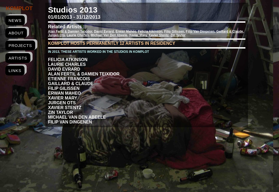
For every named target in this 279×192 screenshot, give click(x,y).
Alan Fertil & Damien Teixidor (70, 31)
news (15, 20)
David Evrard (104, 31)
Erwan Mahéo (125, 31)
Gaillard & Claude (229, 31)
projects (20, 45)
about (16, 33)
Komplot (19, 8)
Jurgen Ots (56, 35)
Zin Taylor (177, 35)
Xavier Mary (138, 35)
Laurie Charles (78, 35)
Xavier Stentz (159, 35)
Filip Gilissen (174, 31)
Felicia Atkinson (150, 31)
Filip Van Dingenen (200, 31)
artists (18, 58)
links (15, 70)
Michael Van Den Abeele (109, 35)
